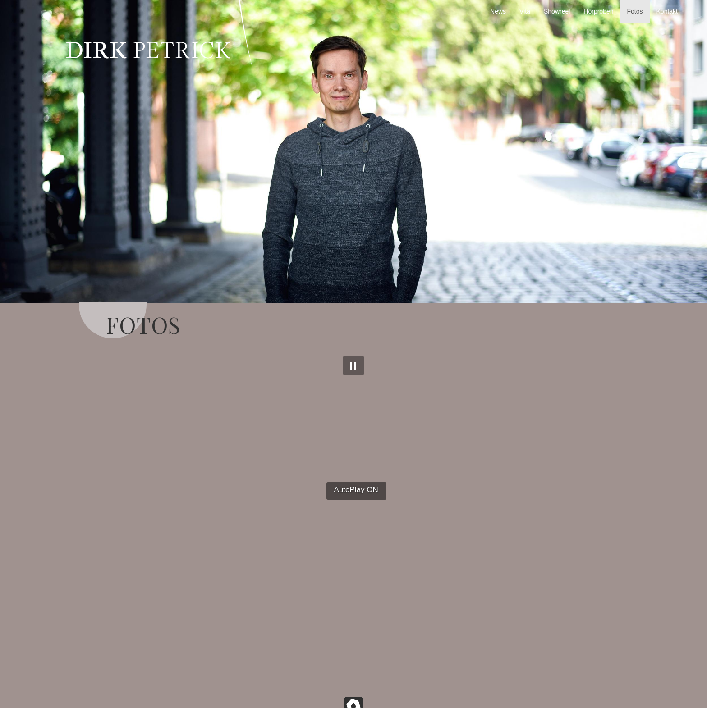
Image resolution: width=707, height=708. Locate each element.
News (498, 11)
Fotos (635, 11)
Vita (524, 11)
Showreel (557, 11)
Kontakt (667, 11)
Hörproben (598, 11)
